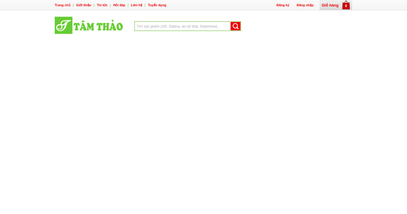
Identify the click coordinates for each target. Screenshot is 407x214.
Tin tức (102, 5)
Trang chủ (63, 5)
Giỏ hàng (336, 5)
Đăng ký (282, 5)
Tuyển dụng (157, 5)
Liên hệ (136, 5)
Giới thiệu (83, 5)
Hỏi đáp (119, 5)
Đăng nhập (305, 5)
